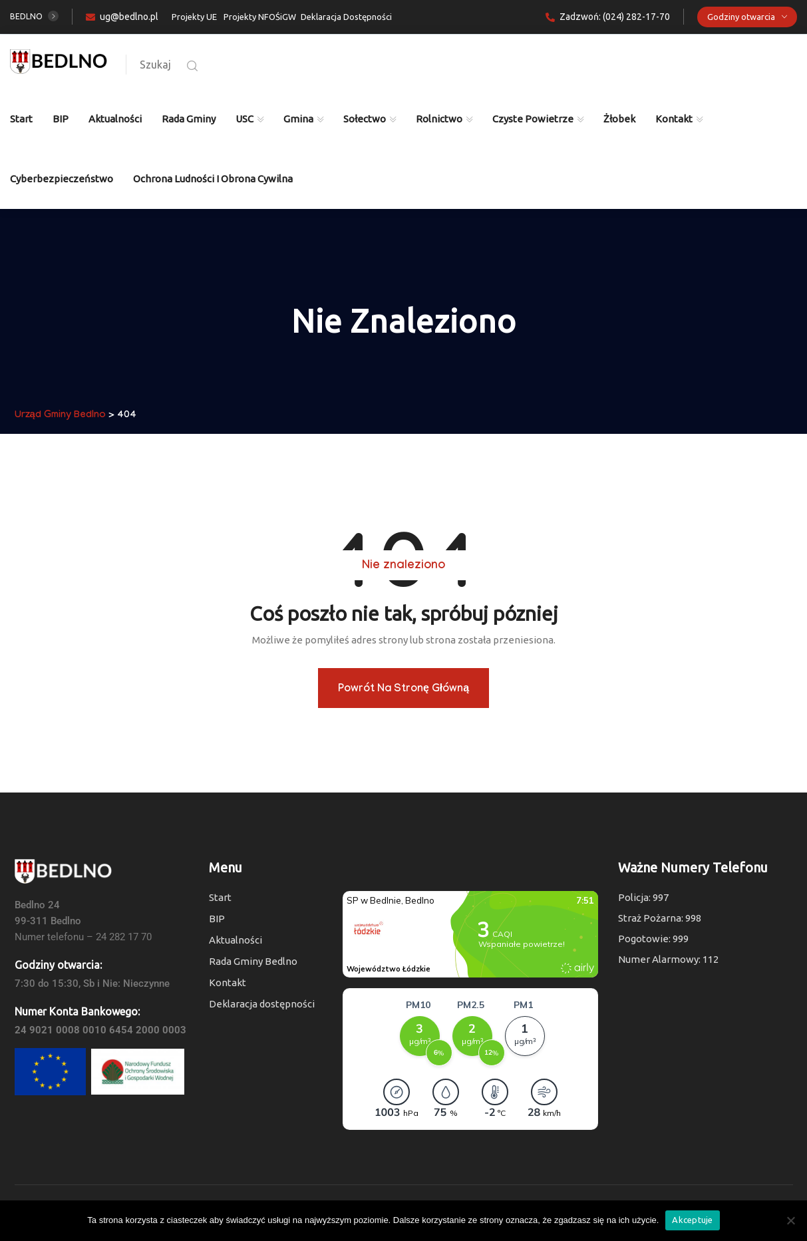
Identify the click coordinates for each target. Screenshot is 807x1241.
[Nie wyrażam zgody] (790, 1220)
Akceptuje (692, 1219)
